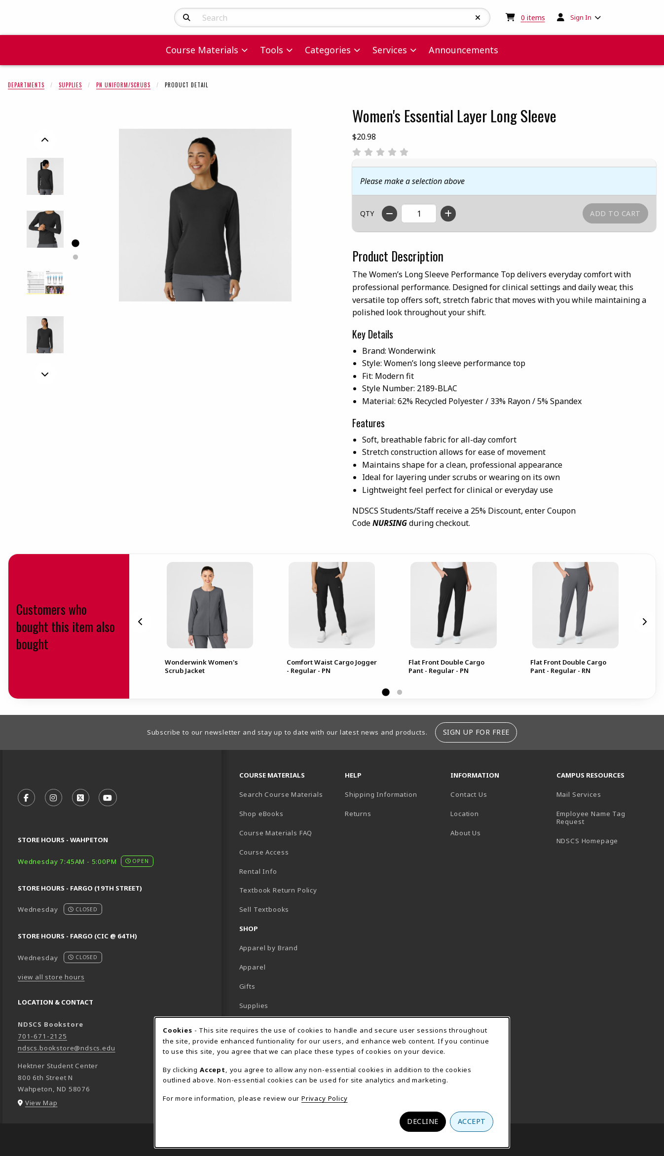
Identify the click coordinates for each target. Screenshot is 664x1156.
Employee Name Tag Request (591, 817)
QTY (367, 213)
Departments (26, 85)
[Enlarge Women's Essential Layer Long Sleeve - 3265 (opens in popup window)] (45, 282)
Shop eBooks (261, 813)
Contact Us (468, 794)
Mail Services (578, 794)
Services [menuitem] (389, 50)
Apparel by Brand (268, 947)
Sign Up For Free (476, 732)
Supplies (70, 85)
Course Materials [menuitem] (202, 50)
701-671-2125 (42, 1036)
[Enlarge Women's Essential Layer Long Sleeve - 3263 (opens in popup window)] (45, 176)
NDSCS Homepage (587, 840)
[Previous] (45, 140)
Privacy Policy (324, 1098)
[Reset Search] (478, 17)
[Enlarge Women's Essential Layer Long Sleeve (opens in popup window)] (205, 215)
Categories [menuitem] (328, 50)
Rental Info (258, 871)
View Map (41, 1102)
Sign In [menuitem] (580, 17)
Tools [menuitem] (271, 50)
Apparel (252, 967)
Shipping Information (381, 794)
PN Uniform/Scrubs (123, 85)
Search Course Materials (281, 794)
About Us (465, 832)
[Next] (45, 374)
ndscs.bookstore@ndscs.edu (66, 1048)
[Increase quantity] (448, 214)
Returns (358, 813)
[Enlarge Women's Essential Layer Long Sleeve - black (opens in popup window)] (45, 334)
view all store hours (51, 976)
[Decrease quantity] (389, 214)
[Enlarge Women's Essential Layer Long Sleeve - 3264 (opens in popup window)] (45, 229)
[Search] (186, 17)
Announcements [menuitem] (463, 50)
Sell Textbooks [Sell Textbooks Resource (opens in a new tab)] (264, 909)
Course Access (264, 852)
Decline (423, 1121)
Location (464, 813)
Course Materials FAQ (276, 832)
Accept (472, 1121)
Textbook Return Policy (278, 890)
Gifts (247, 986)
